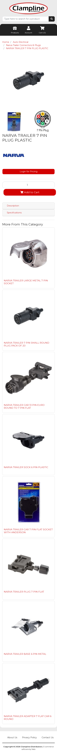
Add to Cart (29, 192)
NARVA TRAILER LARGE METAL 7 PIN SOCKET (26, 282)
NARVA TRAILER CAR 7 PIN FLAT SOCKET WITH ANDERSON (28, 531)
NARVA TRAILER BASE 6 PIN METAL (25, 653)
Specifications (14, 212)
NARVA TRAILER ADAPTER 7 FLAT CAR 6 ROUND (27, 717)
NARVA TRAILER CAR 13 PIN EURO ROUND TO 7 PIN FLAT (24, 406)
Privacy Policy (29, 737)
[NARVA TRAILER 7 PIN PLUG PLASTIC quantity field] (28, 185)
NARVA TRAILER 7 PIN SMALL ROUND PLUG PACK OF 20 (26, 344)
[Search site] (52, 19)
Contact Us (48, 737)
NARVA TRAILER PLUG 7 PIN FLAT (24, 591)
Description (13, 205)
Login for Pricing (28, 171)
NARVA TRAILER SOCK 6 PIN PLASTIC (26, 467)
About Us (12, 737)
